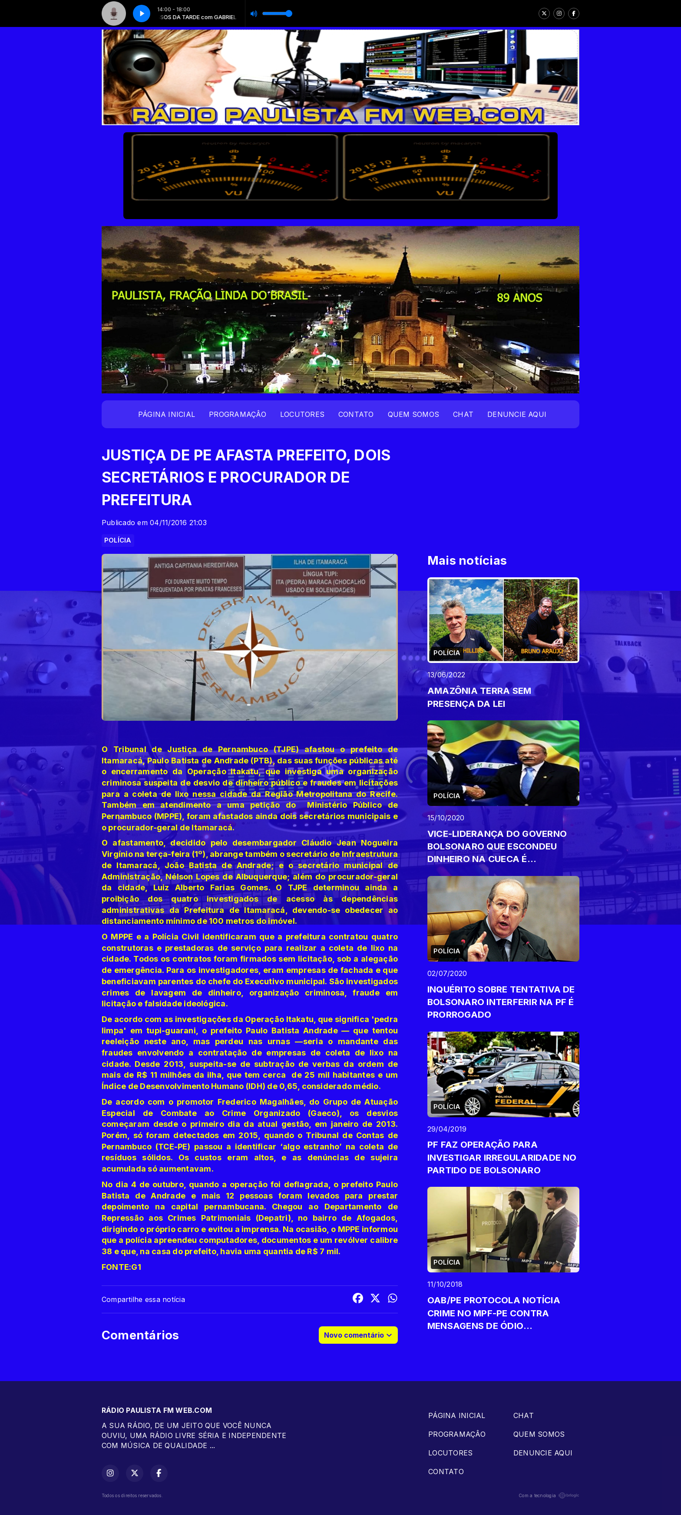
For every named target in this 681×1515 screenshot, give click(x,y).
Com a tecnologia (549, 1495)
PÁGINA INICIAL (166, 414)
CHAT (463, 414)
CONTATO (356, 414)
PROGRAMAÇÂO (237, 414)
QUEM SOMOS (413, 414)
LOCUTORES (302, 414)
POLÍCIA (118, 540)
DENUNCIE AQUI (516, 414)
